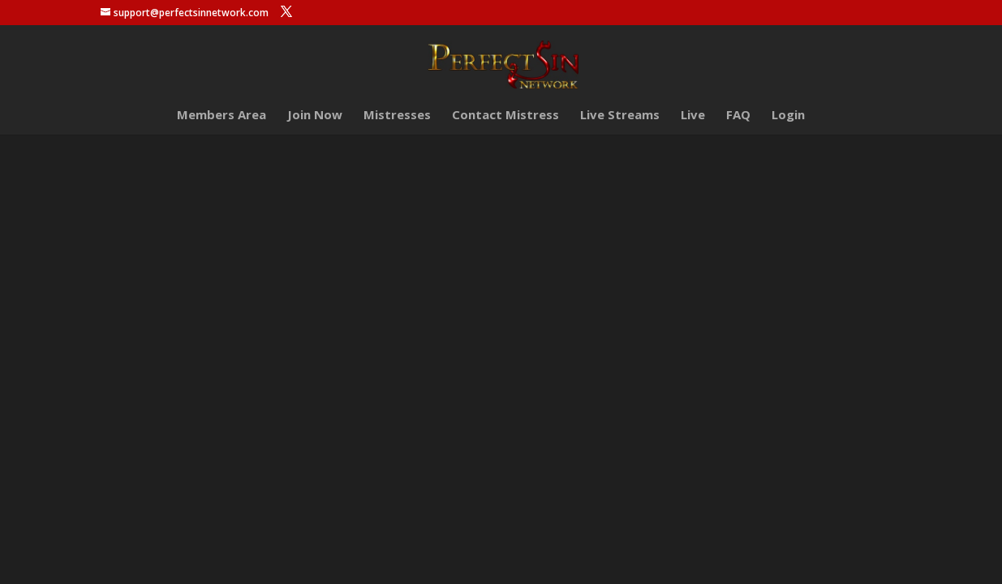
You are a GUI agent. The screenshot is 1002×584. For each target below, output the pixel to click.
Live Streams (620, 115)
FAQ (738, 115)
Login (788, 115)
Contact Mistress (505, 115)
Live (693, 115)
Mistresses (397, 115)
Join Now (314, 115)
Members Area (221, 115)
